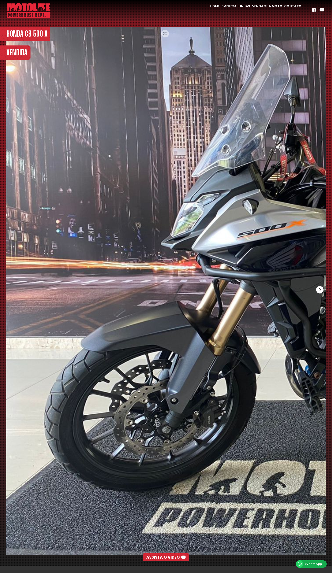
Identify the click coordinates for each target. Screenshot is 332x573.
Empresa (212, 10)
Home (194, 10)
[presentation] (319, 290)
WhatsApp (313, 564)
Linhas (232, 10)
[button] (156, 559)
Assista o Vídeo (166, 548)
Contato (290, 10)
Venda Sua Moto (260, 10)
